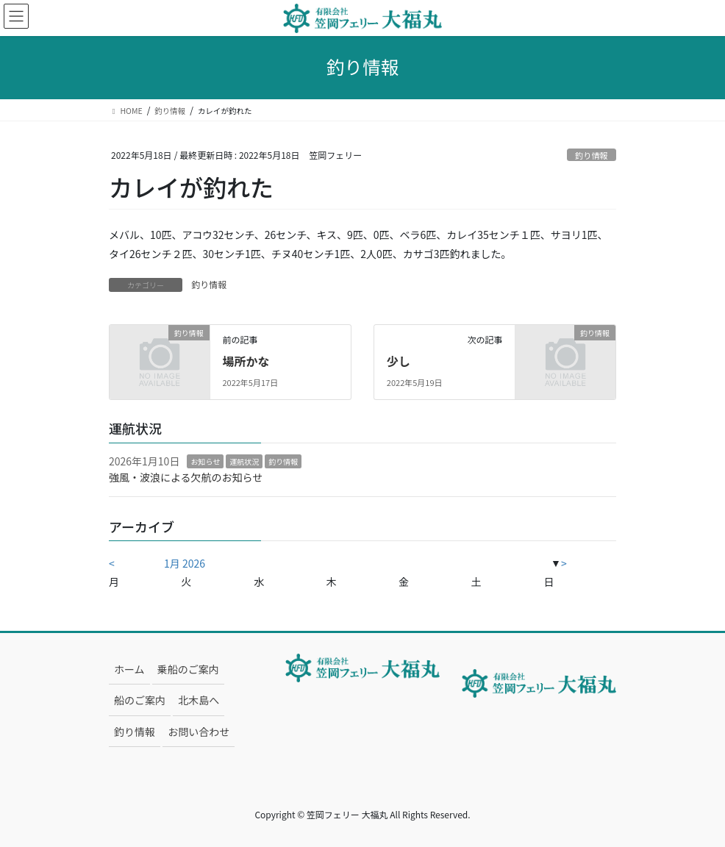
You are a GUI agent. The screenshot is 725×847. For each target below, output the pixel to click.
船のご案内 (139, 700)
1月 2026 (184, 563)
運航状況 (244, 461)
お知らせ (205, 461)
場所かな (245, 361)
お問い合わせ (198, 731)
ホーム (129, 669)
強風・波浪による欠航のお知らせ (185, 477)
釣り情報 (591, 155)
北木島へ (198, 700)
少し (398, 361)
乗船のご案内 (188, 669)
